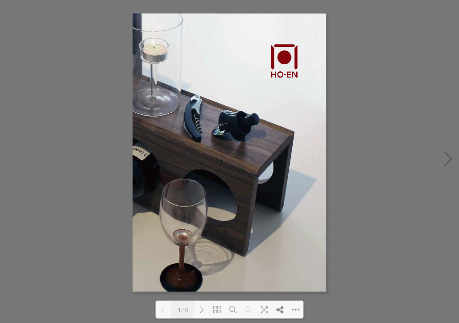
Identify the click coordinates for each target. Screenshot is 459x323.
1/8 (183, 310)
